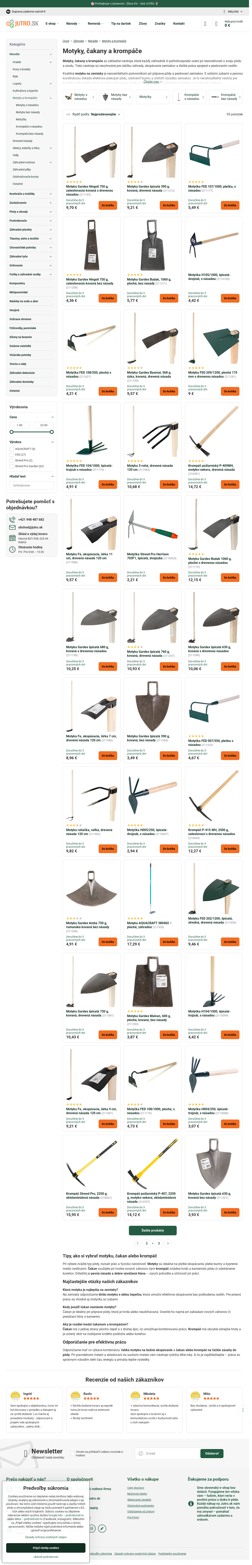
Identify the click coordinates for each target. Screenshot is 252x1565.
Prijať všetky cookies (46, 1547)
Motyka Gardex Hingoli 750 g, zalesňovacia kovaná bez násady (89, 282)
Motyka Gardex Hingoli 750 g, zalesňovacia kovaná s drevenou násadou (89, 190)
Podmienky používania (172, 1553)
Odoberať (212, 1454)
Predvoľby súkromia (99, 1553)
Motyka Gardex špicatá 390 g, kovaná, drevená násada (148, 188)
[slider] (12, 432)
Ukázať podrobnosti (46, 1556)
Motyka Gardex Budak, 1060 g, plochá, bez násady (149, 282)
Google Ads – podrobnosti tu (66, 1515)
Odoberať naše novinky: (48, 1458)
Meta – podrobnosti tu (28, 1519)
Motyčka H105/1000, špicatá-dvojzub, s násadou (209, 277)
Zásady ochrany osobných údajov (135, 1553)
